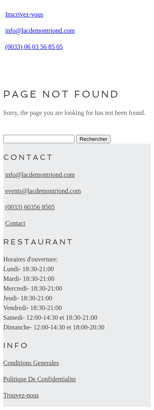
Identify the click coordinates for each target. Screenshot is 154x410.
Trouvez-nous (21, 395)
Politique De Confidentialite (39, 379)
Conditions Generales (31, 362)
